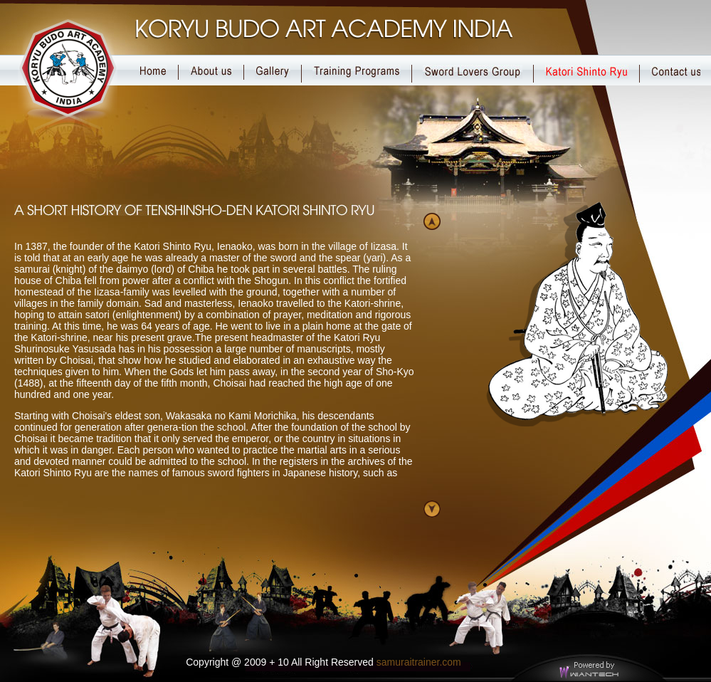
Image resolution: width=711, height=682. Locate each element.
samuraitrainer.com (418, 662)
